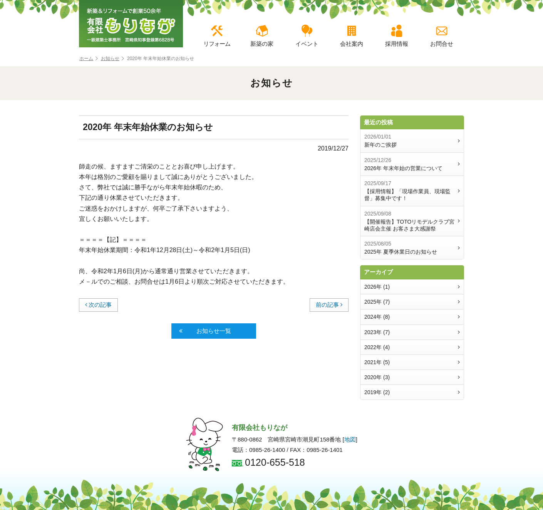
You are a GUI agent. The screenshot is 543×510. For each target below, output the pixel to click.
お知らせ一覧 (205, 331)
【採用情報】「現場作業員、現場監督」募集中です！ (412, 190)
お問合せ (441, 36)
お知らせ (112, 58)
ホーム (88, 58)
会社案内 (351, 36)
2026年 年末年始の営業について (412, 164)
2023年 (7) (412, 332)
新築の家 (261, 36)
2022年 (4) (412, 347)
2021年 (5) (412, 362)
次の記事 (98, 304)
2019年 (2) (412, 392)
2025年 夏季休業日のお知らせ (412, 247)
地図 (350, 439)
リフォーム (216, 36)
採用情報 (396, 36)
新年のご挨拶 (412, 140)
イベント (306, 36)
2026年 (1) (412, 286)
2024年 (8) (412, 316)
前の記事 (329, 304)
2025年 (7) (412, 301)
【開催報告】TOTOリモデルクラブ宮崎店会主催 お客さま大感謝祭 (412, 221)
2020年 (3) (412, 377)
